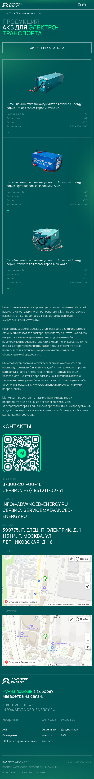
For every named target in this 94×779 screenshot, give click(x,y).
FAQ (63, 735)
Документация (70, 729)
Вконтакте (8, 772)
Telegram (26, 772)
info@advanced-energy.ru (35, 504)
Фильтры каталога (47, 48)
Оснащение (9, 735)
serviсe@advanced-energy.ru (37, 513)
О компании (49, 729)
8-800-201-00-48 (22, 484)
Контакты (47, 741)
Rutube (40, 772)
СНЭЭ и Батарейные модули (19, 741)
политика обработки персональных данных (29, 767)
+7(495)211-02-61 (43, 490)
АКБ (4, 729)
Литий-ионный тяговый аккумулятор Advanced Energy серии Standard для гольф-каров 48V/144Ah (44, 262)
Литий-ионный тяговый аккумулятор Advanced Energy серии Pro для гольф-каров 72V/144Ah (44, 106)
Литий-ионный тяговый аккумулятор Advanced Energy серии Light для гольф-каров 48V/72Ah (44, 184)
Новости (47, 735)
